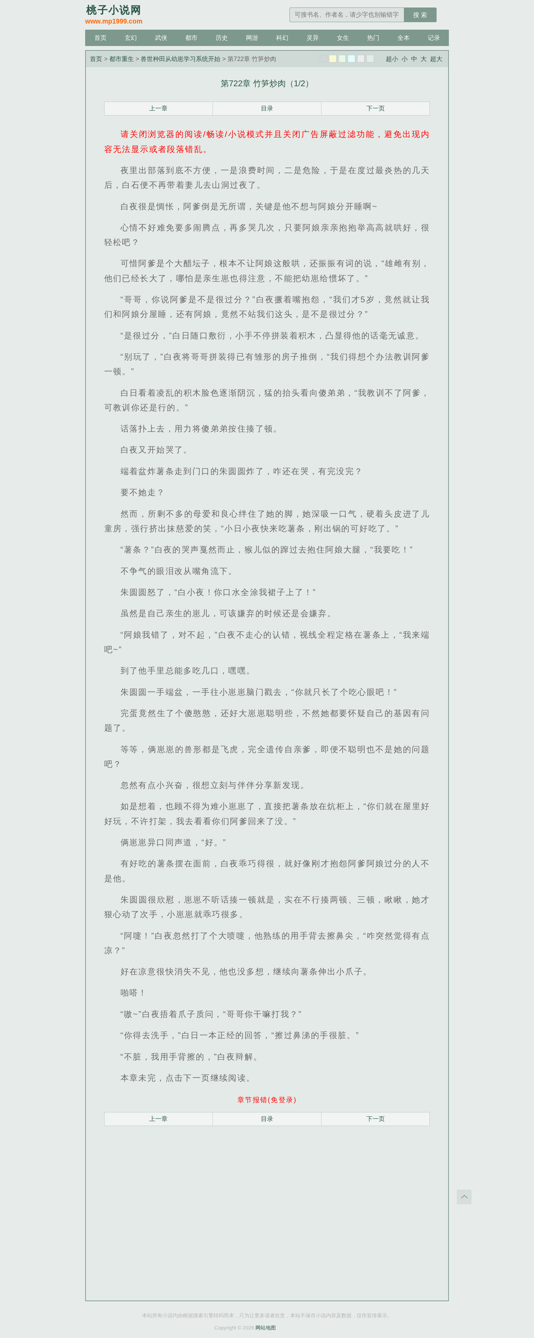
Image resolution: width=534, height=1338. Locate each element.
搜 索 (420, 15)
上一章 (158, 108)
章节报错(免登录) (267, 1100)
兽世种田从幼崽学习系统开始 (180, 59)
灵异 (313, 37)
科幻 (282, 37)
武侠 (161, 37)
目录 (267, 108)
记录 (434, 37)
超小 (392, 59)
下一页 (375, 108)
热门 (373, 37)
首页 (100, 37)
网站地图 (265, 1328)
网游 (252, 37)
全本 (403, 37)
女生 (343, 37)
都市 (191, 37)
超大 (436, 59)
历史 (222, 37)
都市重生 (121, 59)
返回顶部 (464, 1197)
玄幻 (131, 37)
